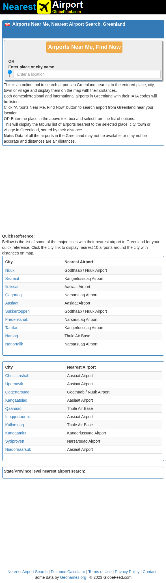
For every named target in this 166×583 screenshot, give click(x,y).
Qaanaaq (13, 408)
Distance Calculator (68, 571)
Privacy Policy (128, 571)
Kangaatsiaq (16, 400)
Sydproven (14, 441)
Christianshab (17, 375)
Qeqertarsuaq (17, 392)
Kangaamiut (16, 433)
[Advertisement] (83, 190)
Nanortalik (14, 344)
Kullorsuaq (14, 425)
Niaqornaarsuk (18, 449)
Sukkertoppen (17, 311)
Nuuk (10, 270)
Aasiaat (12, 303)
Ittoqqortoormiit (18, 416)
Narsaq (11, 336)
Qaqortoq (13, 295)
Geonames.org (73, 577)
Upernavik (14, 384)
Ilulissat (12, 286)
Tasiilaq (12, 327)
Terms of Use (100, 571)
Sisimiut (12, 278)
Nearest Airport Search (28, 571)
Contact (149, 571)
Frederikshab (17, 319)
